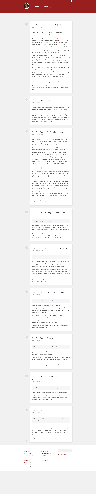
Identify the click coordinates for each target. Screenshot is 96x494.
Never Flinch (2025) (45, 468)
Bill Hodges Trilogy (27, 468)
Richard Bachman (27, 477)
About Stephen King (62, 471)
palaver (41, 28)
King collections (27, 475)
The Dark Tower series (43, 101)
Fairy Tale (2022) (44, 475)
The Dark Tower (27, 481)
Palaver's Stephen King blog (46, 6)
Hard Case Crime (27, 470)
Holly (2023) (43, 473)
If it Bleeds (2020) (44, 477)
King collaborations (27, 473)
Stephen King (26, 479)
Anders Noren (67, 491)
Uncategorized (26, 484)
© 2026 (27, 491)
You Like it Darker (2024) (46, 470)
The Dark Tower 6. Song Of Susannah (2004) (46, 217)
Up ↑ (72, 491)
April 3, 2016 (35, 28)
